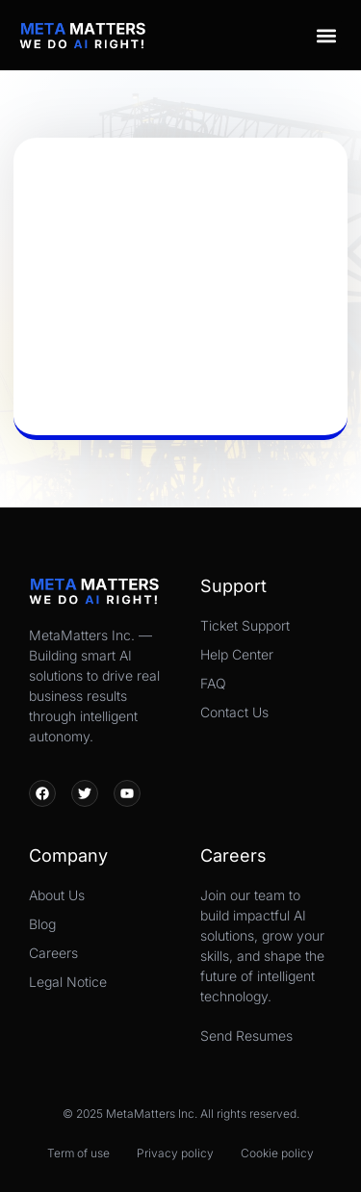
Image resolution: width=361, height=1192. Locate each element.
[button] (326, 35)
